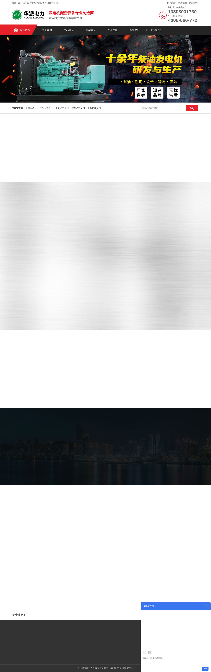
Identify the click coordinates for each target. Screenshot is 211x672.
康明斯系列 (31, 108)
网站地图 (193, 3)
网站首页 (25, 30)
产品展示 (69, 30)
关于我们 (47, 30)
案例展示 (171, 3)
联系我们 (182, 3)
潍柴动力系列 (78, 108)
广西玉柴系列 (46, 108)
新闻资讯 (134, 30)
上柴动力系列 (62, 108)
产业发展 (113, 30)
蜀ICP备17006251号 (124, 668)
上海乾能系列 (94, 108)
